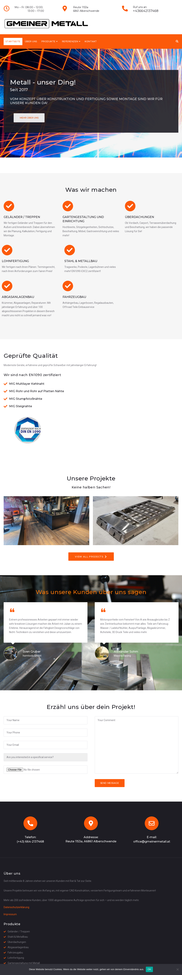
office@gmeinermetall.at (151, 841)
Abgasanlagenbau (18, 297)
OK (149, 969)
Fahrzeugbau (74, 297)
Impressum (10, 914)
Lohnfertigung (15, 261)
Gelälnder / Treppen (22, 217)
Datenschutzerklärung (16, 907)
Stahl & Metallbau (80, 261)
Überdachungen (139, 217)
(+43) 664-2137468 (30, 841)
